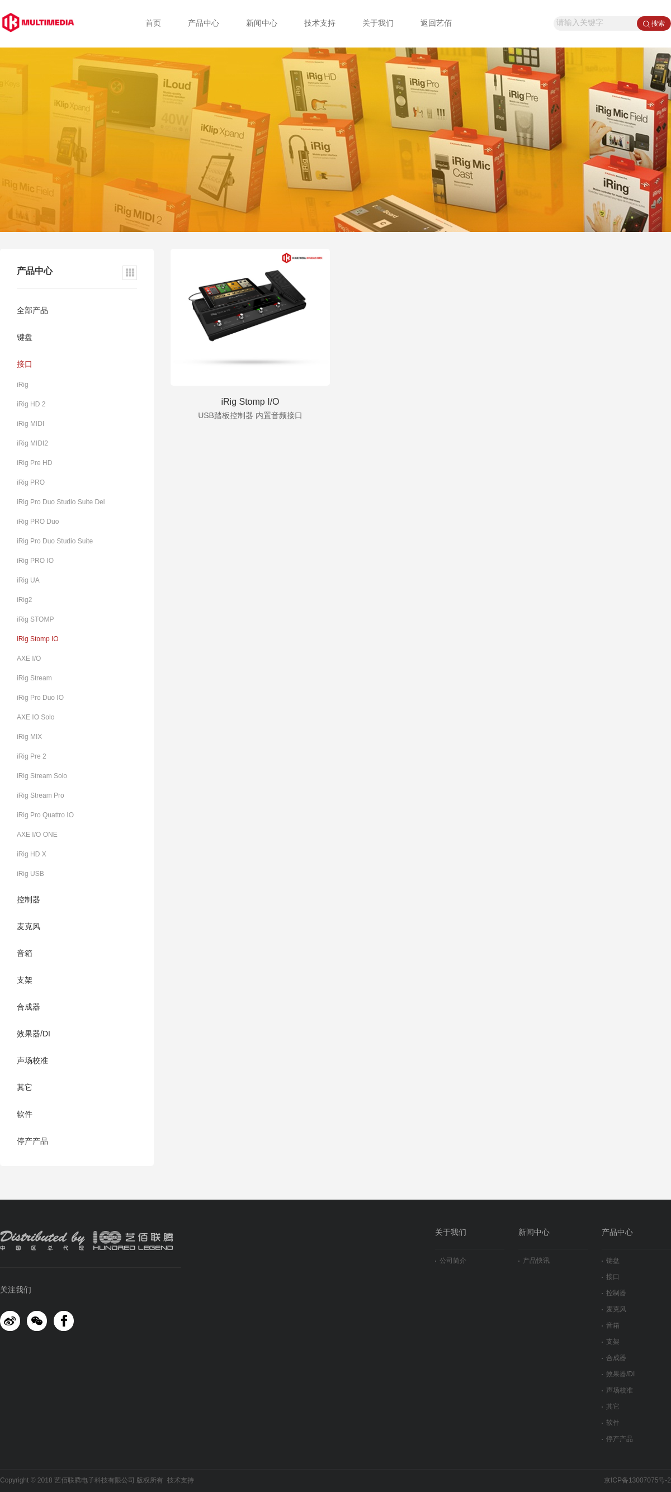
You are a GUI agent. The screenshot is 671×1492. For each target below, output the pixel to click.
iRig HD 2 (31, 404)
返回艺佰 (436, 24)
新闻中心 (261, 24)
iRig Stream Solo (42, 776)
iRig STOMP (35, 619)
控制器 (28, 900)
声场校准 (32, 1061)
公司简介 (450, 1260)
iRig (23, 385)
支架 (24, 981)
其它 (24, 1088)
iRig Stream (34, 678)
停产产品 (32, 1142)
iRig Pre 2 (31, 756)
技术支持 (320, 24)
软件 (24, 1115)
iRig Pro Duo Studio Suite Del (61, 502)
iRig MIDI (30, 424)
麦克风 (28, 927)
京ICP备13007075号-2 (637, 1480)
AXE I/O (29, 658)
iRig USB (30, 874)
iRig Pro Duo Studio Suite (55, 541)
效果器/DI (33, 1034)
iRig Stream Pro (40, 795)
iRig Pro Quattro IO (45, 815)
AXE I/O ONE (37, 835)
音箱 (24, 954)
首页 (153, 24)
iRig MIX (29, 737)
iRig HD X (31, 854)
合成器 (28, 1007)
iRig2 (24, 600)
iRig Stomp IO (38, 639)
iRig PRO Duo (38, 521)
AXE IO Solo (35, 717)
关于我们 (378, 24)
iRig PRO (31, 482)
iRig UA (28, 580)
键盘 (24, 338)
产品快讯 (534, 1260)
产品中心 (203, 24)
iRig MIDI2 (32, 443)
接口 (24, 365)
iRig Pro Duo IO (40, 698)
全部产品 (32, 311)
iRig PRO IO (35, 561)
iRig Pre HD (34, 463)
